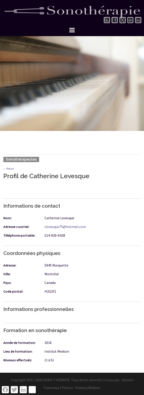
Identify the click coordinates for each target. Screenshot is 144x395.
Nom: (7, 218)
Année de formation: (19, 342)
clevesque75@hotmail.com (65, 226)
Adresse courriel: (16, 226)
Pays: (7, 282)
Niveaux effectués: (17, 360)
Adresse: (9, 265)
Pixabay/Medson (87, 387)
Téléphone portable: (19, 235)
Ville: (7, 274)
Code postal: (13, 291)
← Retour (8, 168)
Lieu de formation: (18, 351)
